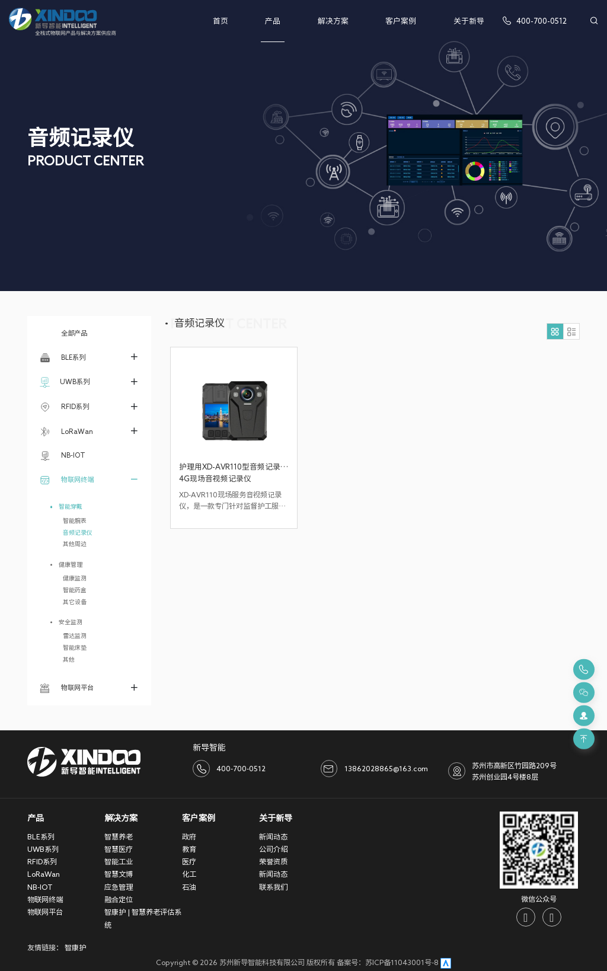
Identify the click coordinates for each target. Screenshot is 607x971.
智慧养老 (118, 836)
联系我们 (273, 886)
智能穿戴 (70, 506)
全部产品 (63, 333)
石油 (189, 886)
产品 (272, 21)
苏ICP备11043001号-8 (402, 962)
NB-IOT (62, 456)
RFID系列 (64, 407)
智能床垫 (75, 647)
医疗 (189, 861)
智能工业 (118, 861)
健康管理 (70, 564)
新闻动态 (273, 836)
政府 (189, 836)
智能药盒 (75, 590)
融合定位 (118, 899)
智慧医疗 (118, 848)
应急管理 (118, 886)
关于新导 (468, 21)
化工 (189, 873)
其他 (69, 659)
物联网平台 (67, 688)
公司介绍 (273, 848)
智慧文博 (118, 873)
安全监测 (70, 622)
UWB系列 (65, 382)
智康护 (75, 947)
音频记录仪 (77, 532)
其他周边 (75, 544)
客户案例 (400, 21)
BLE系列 (62, 357)
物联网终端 (67, 479)
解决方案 (333, 21)
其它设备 (75, 602)
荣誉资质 (273, 861)
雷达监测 (75, 635)
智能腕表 (75, 520)
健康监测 (75, 578)
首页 (220, 21)
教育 (189, 848)
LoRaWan (66, 431)
